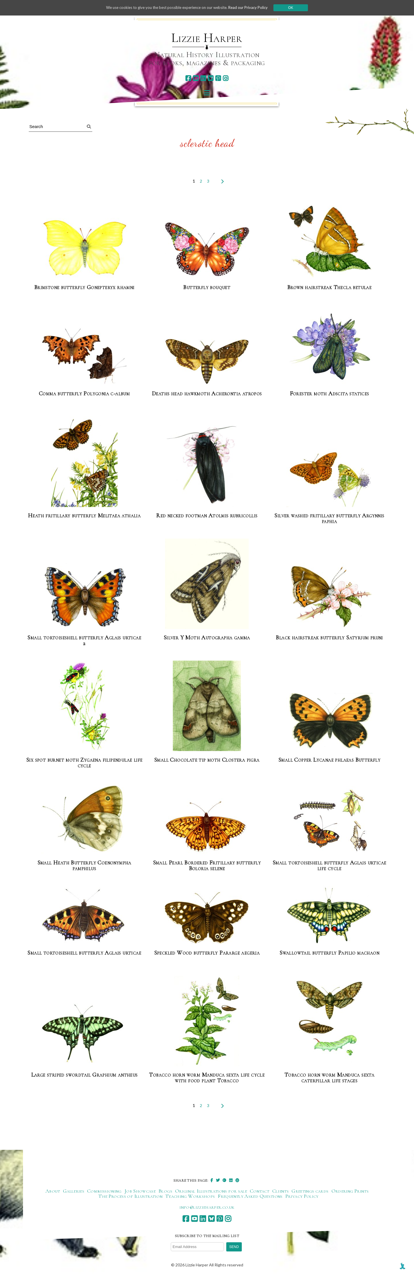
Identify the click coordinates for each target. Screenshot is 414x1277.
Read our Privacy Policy (253, 7)
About (52, 1191)
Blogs (165, 1191)
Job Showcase (140, 1191)
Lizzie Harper (206, 38)
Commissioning (104, 1191)
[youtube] (195, 78)
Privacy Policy (302, 1196)
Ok (296, 8)
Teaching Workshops (190, 1196)
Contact (259, 1191)
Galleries (73, 1191)
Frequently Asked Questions (250, 1196)
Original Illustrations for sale (211, 1191)
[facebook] (188, 78)
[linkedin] (203, 78)
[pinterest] (218, 78)
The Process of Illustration (130, 1196)
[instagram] (225, 78)
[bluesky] (210, 78)
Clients (280, 1191)
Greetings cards (310, 1191)
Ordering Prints (350, 1191)
